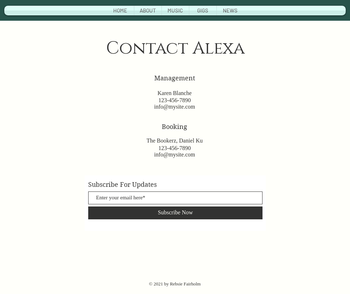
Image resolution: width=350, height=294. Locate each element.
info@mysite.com (174, 107)
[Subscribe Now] (175, 212)
